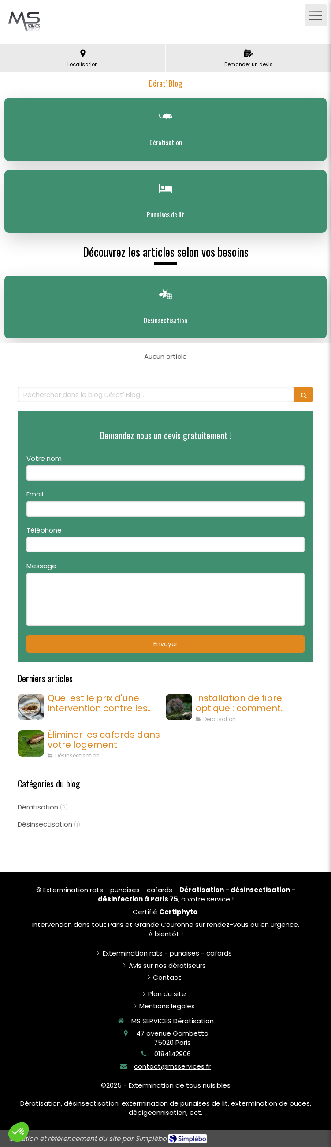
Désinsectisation (45, 824)
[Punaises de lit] (165, 201)
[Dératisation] (165, 129)
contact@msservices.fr (172, 1066)
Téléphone (44, 530)
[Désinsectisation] (165, 307)
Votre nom (44, 458)
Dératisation (38, 807)
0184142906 (172, 1054)
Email (34, 494)
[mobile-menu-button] (316, 15)
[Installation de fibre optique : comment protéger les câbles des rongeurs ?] (179, 707)
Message (41, 565)
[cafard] (31, 743)
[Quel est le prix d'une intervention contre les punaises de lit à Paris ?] (31, 707)
